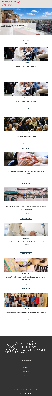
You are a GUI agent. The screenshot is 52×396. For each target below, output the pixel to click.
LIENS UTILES (26, 371)
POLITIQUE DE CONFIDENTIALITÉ (26, 379)
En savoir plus (26, 78)
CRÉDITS (26, 375)
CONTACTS (25, 367)
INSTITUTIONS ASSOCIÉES (25, 360)
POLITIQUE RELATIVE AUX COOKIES (25, 382)
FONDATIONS (26, 363)
